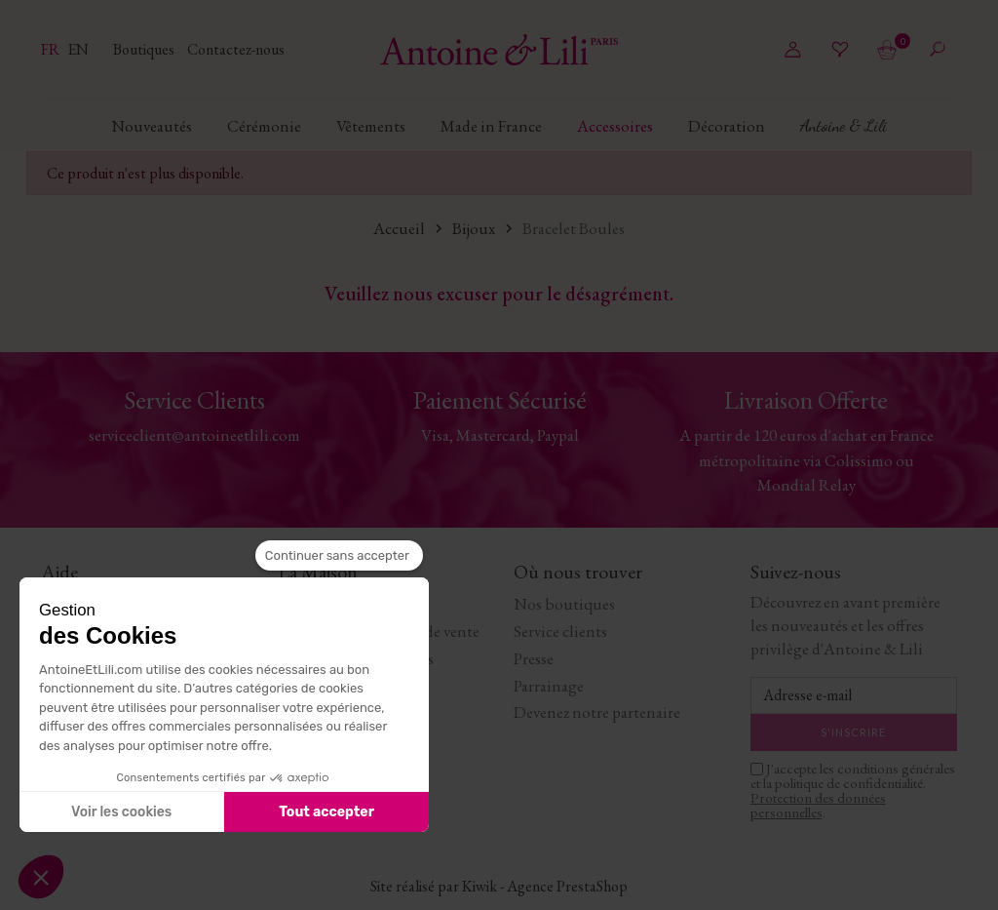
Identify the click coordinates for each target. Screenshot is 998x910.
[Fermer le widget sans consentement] (339, 556)
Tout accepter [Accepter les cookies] (326, 812)
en (78, 49)
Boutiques (145, 49)
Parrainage (549, 685)
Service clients (560, 631)
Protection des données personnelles (818, 804)
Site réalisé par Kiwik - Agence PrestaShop (499, 886)
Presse (534, 658)
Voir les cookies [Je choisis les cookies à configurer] (121, 812)
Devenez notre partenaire (597, 712)
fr (51, 49)
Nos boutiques (564, 603)
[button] (41, 876)
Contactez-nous (236, 49)
